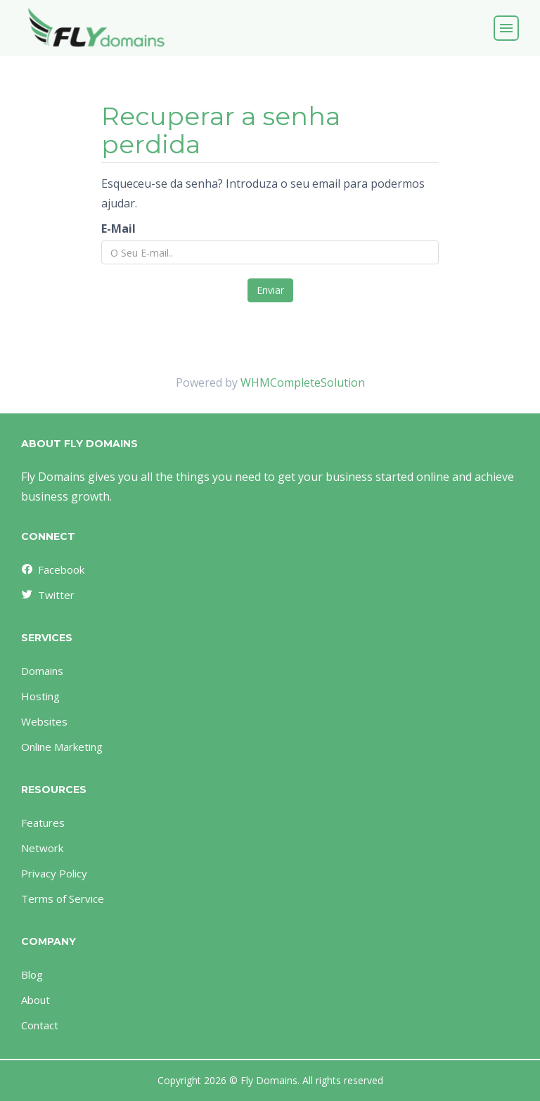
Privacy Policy (54, 873)
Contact (39, 1025)
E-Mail (118, 228)
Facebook (52, 569)
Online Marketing (62, 747)
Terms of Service (62, 898)
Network (42, 848)
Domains (42, 671)
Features (43, 823)
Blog (32, 974)
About (35, 1000)
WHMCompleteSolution (302, 382)
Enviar (270, 290)
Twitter (47, 595)
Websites (44, 721)
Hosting (40, 696)
